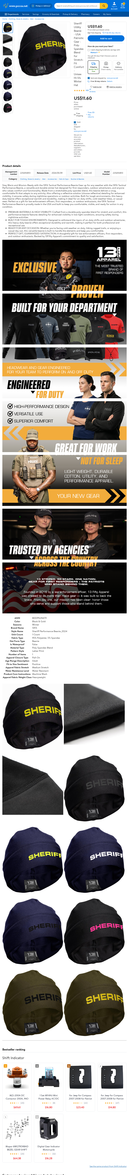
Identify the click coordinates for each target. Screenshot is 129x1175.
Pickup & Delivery (70, 14)
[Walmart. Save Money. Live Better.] (15, 6)
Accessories (39, 19)
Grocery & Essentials (50, 14)
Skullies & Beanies (77, 179)
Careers (96, 14)
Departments (12, 14)
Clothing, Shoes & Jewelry (19, 19)
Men (31, 19)
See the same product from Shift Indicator (108, 1102)
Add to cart (106, 38)
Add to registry (114, 87)
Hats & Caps (64, 179)
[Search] (104, 6)
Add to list (95, 87)
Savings (36, 14)
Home (4, 19)
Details (109, 81)
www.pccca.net (80, 131)
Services (25, 14)
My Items (107, 14)
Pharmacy (85, 14)
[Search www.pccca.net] (77, 6)
